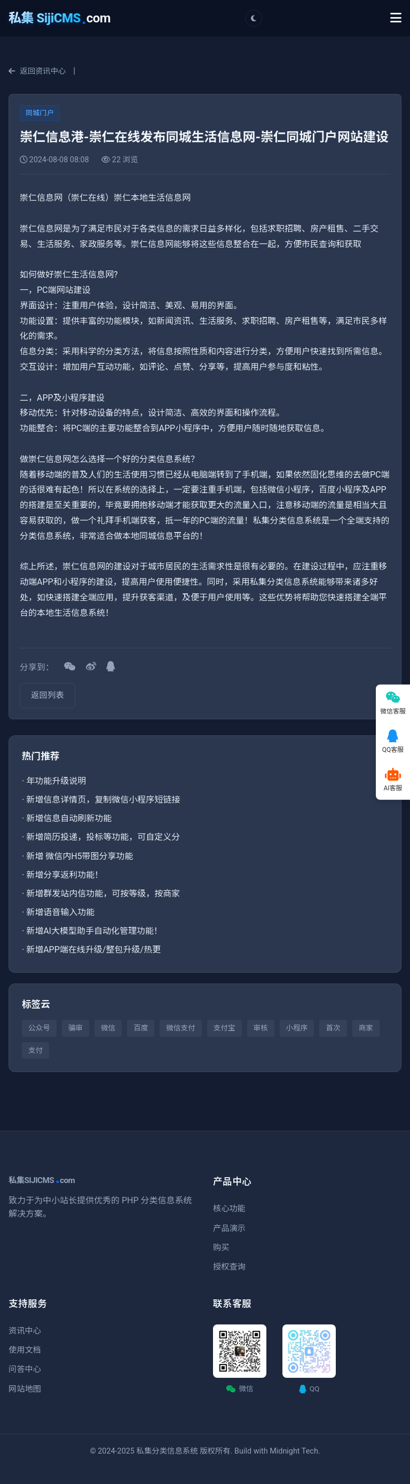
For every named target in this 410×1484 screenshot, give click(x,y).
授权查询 (229, 1267)
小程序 (297, 1027)
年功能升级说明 (56, 781)
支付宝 (224, 1027)
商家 (366, 1027)
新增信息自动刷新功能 (69, 818)
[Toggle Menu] (395, 18)
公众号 (39, 1027)
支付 (35, 1050)
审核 (261, 1027)
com (60, 18)
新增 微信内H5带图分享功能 (79, 856)
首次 (333, 1027)
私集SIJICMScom (42, 1180)
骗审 (75, 1027)
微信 (108, 1027)
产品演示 (229, 1228)
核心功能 (229, 1208)
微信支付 (180, 1027)
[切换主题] (253, 18)
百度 (140, 1027)
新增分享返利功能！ (64, 875)
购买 (221, 1247)
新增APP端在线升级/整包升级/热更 (93, 950)
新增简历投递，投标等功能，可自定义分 (103, 837)
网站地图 (25, 1389)
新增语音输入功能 (60, 912)
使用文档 (25, 1350)
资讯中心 (25, 1331)
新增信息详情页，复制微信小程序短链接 (103, 800)
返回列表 (47, 695)
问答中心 (25, 1369)
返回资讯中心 (37, 71)
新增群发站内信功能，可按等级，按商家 (103, 893)
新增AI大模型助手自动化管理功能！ (94, 931)
